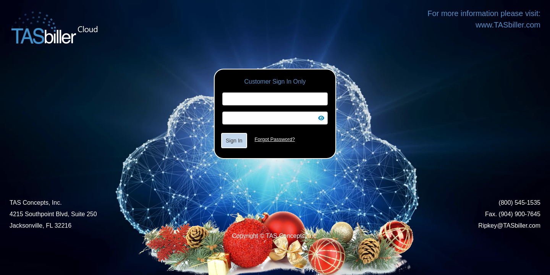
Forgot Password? (275, 139)
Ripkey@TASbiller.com (509, 225)
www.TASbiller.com (508, 25)
